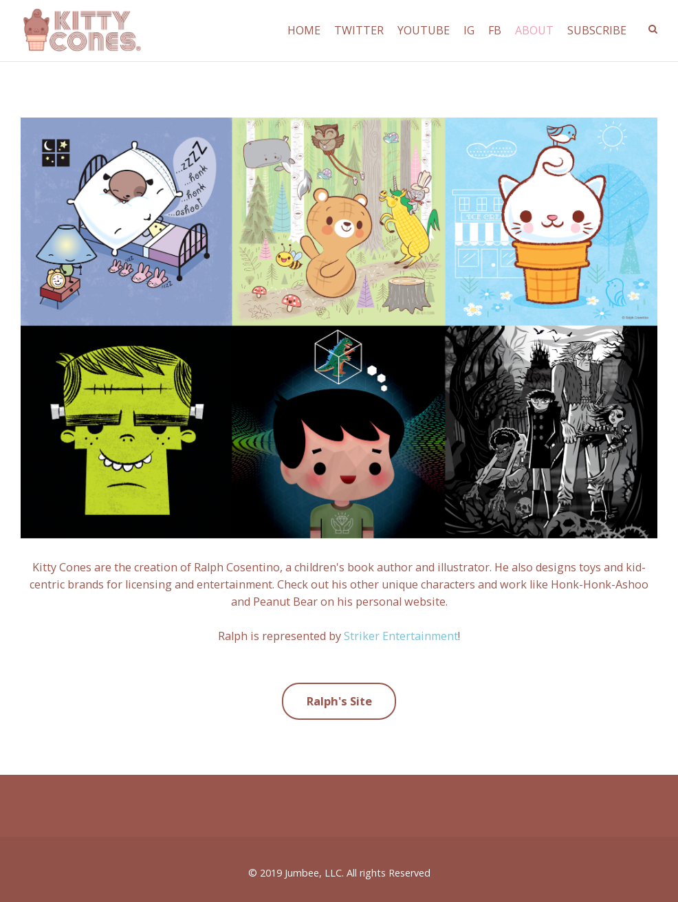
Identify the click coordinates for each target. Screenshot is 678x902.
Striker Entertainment (401, 636)
